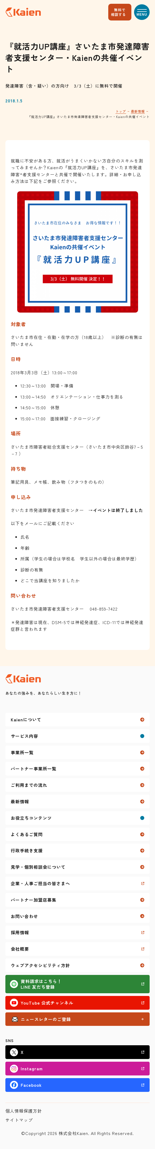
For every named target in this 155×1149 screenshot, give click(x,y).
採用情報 (20, 932)
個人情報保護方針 (23, 1110)
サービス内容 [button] (24, 736)
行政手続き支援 (27, 850)
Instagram (32, 1068)
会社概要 (20, 949)
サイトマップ (19, 1119)
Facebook (31, 1085)
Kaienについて (26, 719)
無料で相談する (118, 12)
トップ (121, 111)
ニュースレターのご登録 (46, 1019)
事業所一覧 (22, 752)
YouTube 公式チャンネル (47, 1002)
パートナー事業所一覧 (33, 768)
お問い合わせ (24, 916)
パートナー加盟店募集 (33, 900)
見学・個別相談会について (38, 867)
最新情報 (138, 111)
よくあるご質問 (27, 834)
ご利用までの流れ (29, 785)
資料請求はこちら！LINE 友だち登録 (41, 984)
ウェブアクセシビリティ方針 (40, 965)
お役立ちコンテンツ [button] (31, 818)
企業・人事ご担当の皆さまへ (40, 883)
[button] (142, 12)
